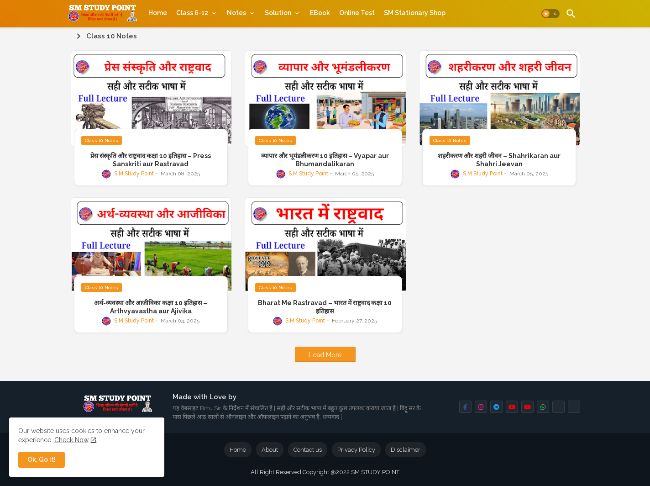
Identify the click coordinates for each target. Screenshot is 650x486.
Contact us (308, 449)
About (270, 449)
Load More (325, 355)
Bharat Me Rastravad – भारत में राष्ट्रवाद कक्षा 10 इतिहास (325, 307)
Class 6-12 (192, 12)
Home (157, 12)
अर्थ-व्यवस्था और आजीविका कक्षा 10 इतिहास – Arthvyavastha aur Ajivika (150, 307)
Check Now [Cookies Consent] (71, 440)
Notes (236, 12)
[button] (550, 13)
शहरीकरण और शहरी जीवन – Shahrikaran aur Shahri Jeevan (499, 160)
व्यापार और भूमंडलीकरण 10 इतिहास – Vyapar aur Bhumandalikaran (325, 160)
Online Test (357, 12)
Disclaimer (405, 449)
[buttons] (465, 407)
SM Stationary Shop (415, 12)
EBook (320, 12)
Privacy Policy (356, 449)
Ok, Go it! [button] (41, 459)
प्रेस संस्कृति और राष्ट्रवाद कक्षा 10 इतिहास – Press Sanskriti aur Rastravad (150, 160)
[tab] (158, 13)
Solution (278, 12)
